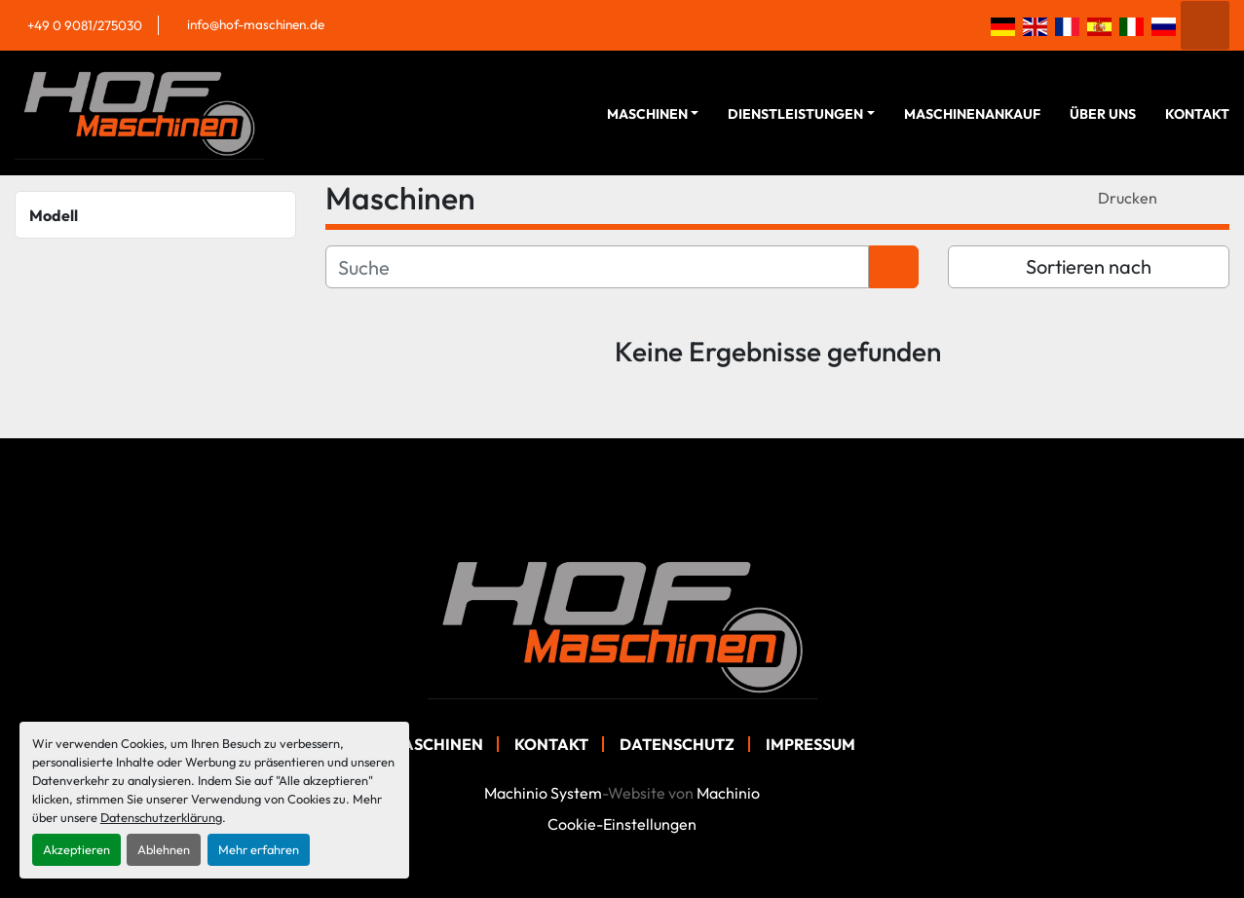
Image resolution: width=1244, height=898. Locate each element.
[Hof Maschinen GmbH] (622, 624)
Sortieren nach (1088, 266)
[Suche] (597, 266)
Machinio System (543, 793)
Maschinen (647, 114)
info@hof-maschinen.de (255, 24)
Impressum (810, 744)
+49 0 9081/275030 (84, 25)
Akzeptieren (76, 849)
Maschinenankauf (972, 114)
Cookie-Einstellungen (622, 824)
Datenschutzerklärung (161, 817)
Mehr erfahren (258, 849)
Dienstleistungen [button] (795, 114)
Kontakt (1197, 114)
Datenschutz (677, 744)
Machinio (728, 793)
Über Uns (1103, 114)
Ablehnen (163, 849)
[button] (653, 114)
